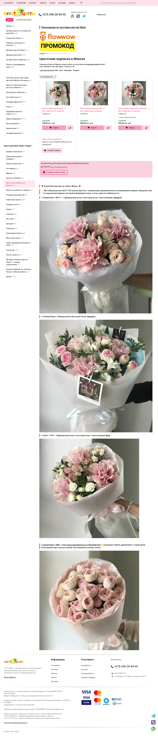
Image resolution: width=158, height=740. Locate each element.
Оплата (52, 3)
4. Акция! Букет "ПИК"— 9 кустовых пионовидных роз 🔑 (72, 545)
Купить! (56, 128)
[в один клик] (70, 127)
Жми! (108, 435)
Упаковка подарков (88, 677)
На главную (8, 3)
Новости (43, 3)
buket (72, 3)
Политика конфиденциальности (15, 723)
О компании (21, 3)
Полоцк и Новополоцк (23, 20)
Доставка (62, 3)
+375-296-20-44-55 (52, 14)
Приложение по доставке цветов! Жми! (63, 27)
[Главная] (14, 664)
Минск (9, 20)
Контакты (32, 3)
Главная (42, 53)
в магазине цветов (93, 64)
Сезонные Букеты (87, 673)
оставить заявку (53, 150)
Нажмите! (117, 198)
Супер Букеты (86, 665)
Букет (13, 677)
